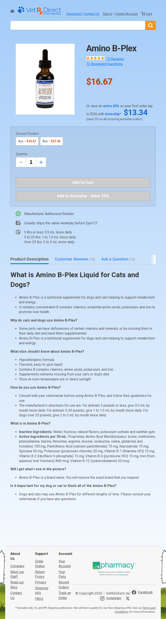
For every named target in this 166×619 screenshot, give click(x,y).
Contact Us (91, 14)
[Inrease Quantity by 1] (41, 162)
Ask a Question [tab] (118, 259)
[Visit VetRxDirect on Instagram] (110, 565)
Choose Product (27, 134)
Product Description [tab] (29, 259)
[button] (45, 79)
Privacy (40, 550)
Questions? (74, 14)
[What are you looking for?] (77, 25)
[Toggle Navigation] (12, 11)
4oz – (27, 141)
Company (17, 534)
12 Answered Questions (104, 64)
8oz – (52, 141)
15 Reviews (115, 59)
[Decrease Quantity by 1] (21, 162)
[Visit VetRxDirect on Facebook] (142, 560)
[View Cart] (146, 13)
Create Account (126, 14)
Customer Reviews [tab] (75, 259)
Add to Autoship (83, 195)
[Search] (150, 25)
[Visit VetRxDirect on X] (129, 566)
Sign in (107, 14)
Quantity (21, 154)
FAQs (39, 566)
